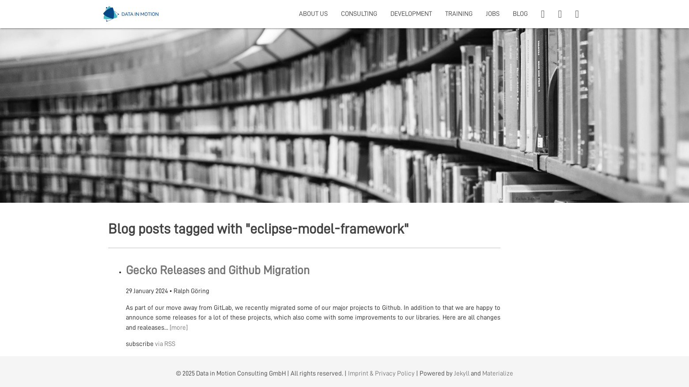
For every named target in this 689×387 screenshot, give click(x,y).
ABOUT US (313, 14)
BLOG (520, 14)
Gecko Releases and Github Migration (218, 270)
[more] (179, 327)
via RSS (165, 344)
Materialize (497, 373)
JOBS (493, 14)
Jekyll (461, 373)
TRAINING (459, 14)
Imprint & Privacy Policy (381, 373)
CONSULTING (359, 14)
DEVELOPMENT (411, 14)
